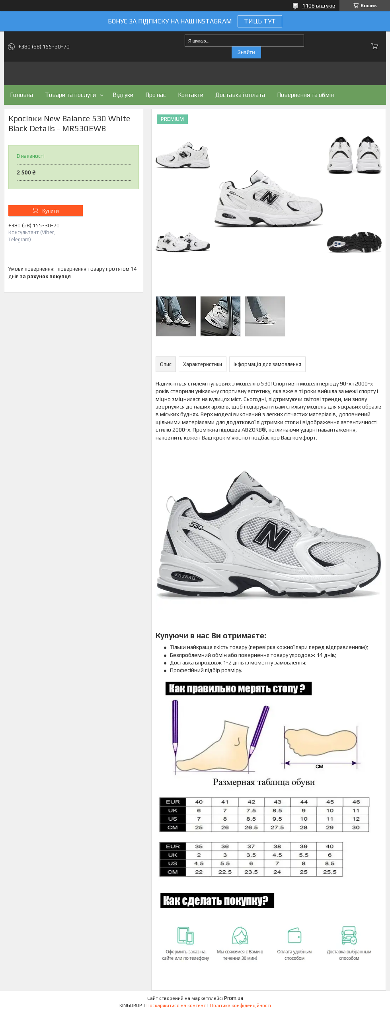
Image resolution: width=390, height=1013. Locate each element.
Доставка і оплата (240, 94)
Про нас (155, 94)
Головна (21, 94)
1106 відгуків (318, 5)
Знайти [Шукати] (246, 52)
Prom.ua (233, 998)
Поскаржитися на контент (176, 1005)
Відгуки (123, 94)
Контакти (190, 94)
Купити (50, 211)
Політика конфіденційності (240, 1005)
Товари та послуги (70, 94)
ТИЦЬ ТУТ (260, 21)
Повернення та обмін (305, 94)
